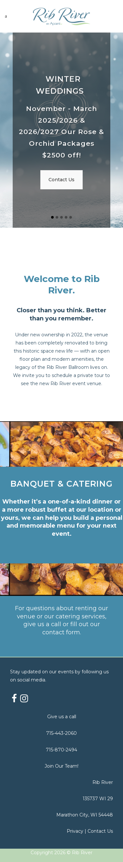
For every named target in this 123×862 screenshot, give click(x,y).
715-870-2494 (61, 750)
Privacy (75, 831)
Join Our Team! (61, 766)
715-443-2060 (61, 733)
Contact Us (100, 831)
